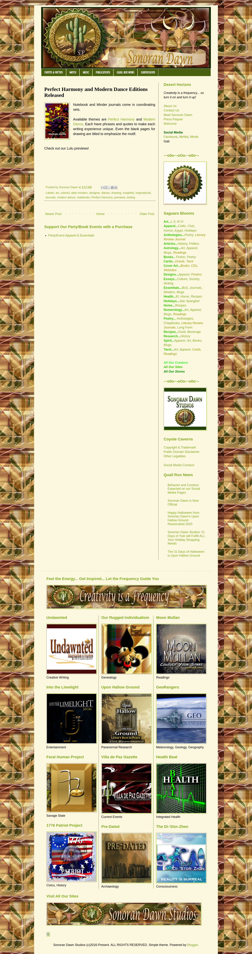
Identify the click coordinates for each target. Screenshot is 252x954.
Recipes (196, 296)
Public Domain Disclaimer (182, 452)
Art (183, 248)
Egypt (179, 230)
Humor (168, 230)
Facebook (170, 137)
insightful (128, 192)
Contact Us (171, 110)
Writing (168, 283)
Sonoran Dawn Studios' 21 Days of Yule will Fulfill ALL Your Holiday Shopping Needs (186, 537)
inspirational (143, 192)
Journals (195, 287)
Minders (169, 292)
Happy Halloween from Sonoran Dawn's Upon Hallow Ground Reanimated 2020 (184, 518)
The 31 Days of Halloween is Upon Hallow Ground (186, 553)
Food (182, 332)
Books (196, 340)
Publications (103, 72)
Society (194, 279)
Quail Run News (125, 72)
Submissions (148, 72)
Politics (194, 243)
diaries (106, 192)
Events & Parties (53, 72)
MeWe (183, 137)
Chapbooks (172, 323)
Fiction (180, 257)
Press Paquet (173, 119)
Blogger (192, 945)
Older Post (146, 214)
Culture (182, 279)
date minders (79, 192)
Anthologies (185, 318)
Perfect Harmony (121, 119)
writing (131, 197)
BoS (185, 287)
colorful (65, 192)
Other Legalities (175, 456)
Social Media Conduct (179, 465)
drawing (116, 192)
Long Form (184, 327)
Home (100, 214)
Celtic (182, 226)
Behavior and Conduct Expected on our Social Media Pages (184, 488)
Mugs (167, 252)
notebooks (83, 197)
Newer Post (53, 214)
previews (119, 197)
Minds (194, 137)
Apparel (191, 248)
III (178, 221)
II (174, 221)
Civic (191, 226)
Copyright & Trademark (180, 447)
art (57, 192)
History (182, 243)
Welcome (170, 123)
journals (51, 197)
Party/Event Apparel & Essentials (71, 235)
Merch (72, 72)
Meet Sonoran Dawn (178, 115)
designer (94, 192)
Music (86, 72)
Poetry (188, 235)
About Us (170, 106)
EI (177, 296)
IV (181, 221)
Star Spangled (189, 301)
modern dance (66, 197)
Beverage (194, 332)
